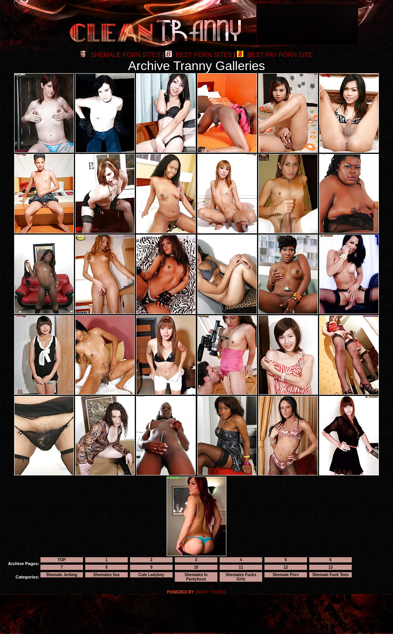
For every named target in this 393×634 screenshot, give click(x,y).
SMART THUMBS (210, 592)
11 (241, 567)
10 (196, 567)
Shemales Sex (106, 575)
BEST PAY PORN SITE (274, 55)
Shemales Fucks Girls (241, 577)
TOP (62, 560)
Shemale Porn (286, 575)
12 (285, 567)
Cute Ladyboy (151, 575)
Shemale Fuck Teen (330, 575)
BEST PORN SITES (198, 55)
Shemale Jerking (61, 575)
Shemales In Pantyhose (196, 577)
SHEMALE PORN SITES (121, 55)
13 (330, 567)
